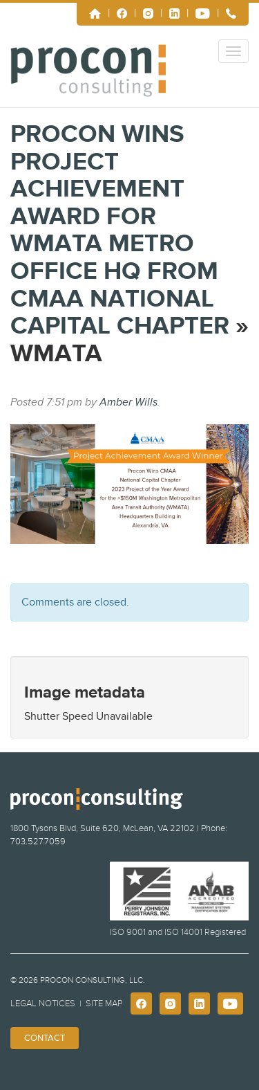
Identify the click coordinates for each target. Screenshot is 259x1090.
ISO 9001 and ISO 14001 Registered (178, 932)
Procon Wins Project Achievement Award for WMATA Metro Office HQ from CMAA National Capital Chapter (119, 230)
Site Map (104, 1003)
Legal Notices (42, 1003)
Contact (44, 1038)
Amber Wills (128, 402)
